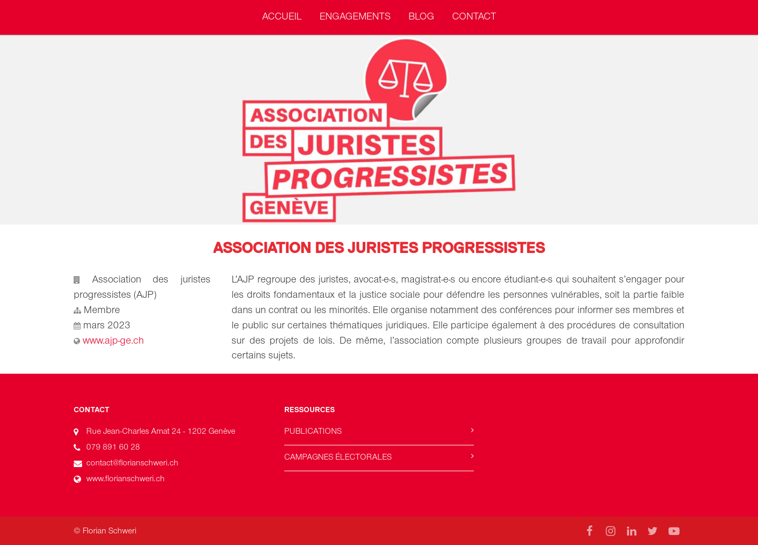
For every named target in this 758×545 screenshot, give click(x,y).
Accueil (282, 16)
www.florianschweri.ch (125, 478)
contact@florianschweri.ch (132, 463)
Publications (313, 431)
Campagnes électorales (338, 457)
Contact (474, 16)
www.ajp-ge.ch (113, 340)
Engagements (355, 16)
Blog (421, 16)
